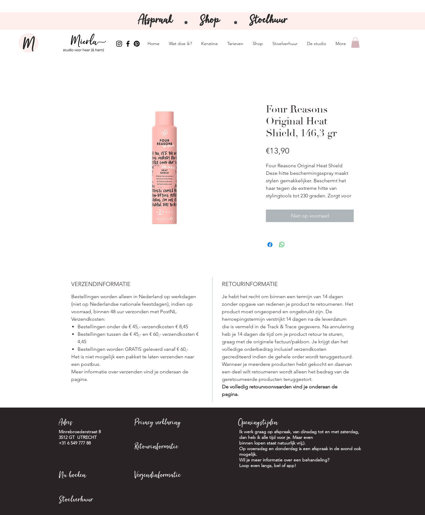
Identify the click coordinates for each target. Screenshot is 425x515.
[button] (355, 42)
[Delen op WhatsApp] (282, 244)
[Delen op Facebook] (270, 244)
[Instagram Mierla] (119, 44)
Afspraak (157, 21)
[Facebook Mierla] (128, 44)
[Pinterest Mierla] (137, 44)
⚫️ (235, 22)
